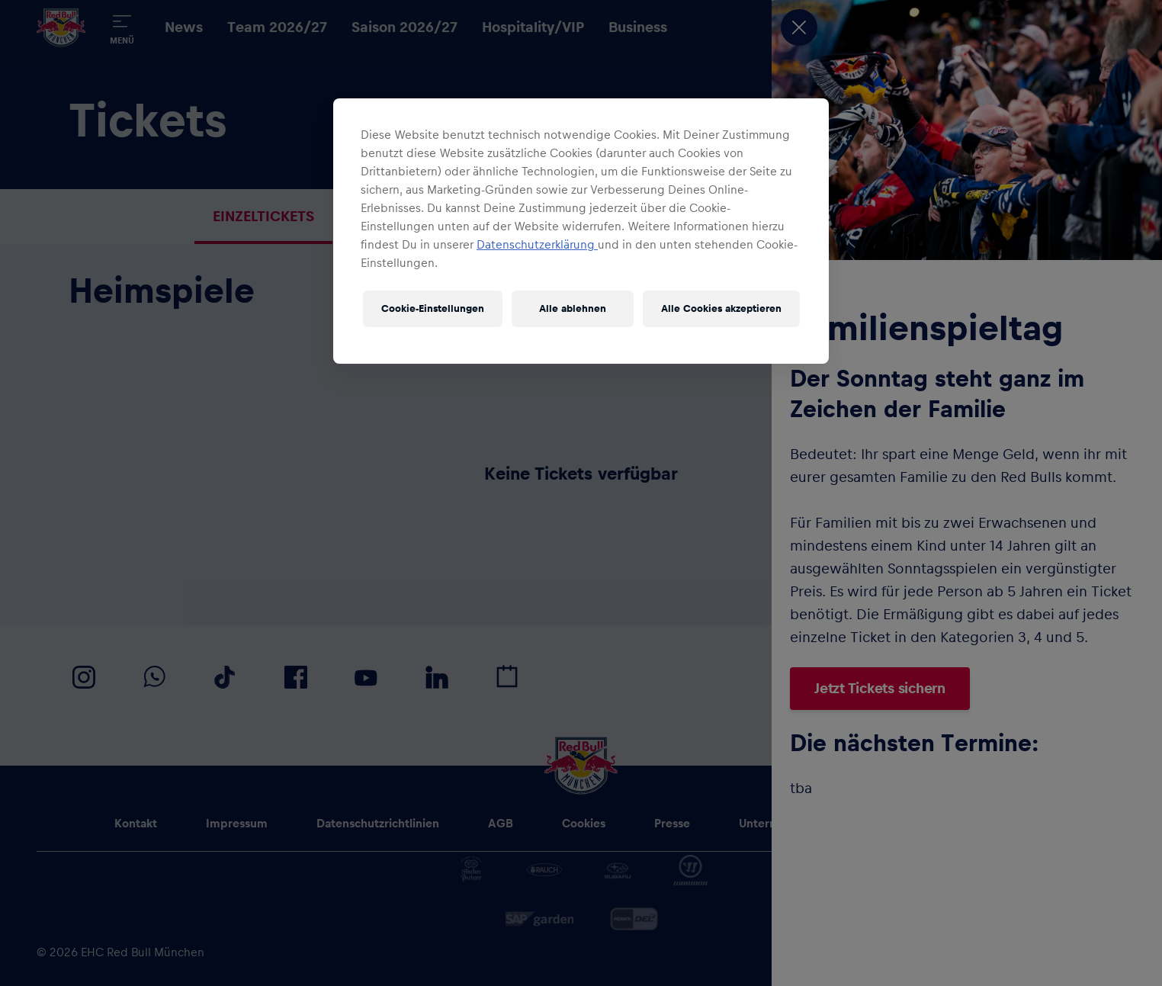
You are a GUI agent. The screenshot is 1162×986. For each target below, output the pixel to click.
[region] (581, 231)
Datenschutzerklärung (537, 245)
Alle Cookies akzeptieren (721, 309)
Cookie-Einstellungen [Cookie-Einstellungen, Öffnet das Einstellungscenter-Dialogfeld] (432, 309)
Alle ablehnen (572, 309)
